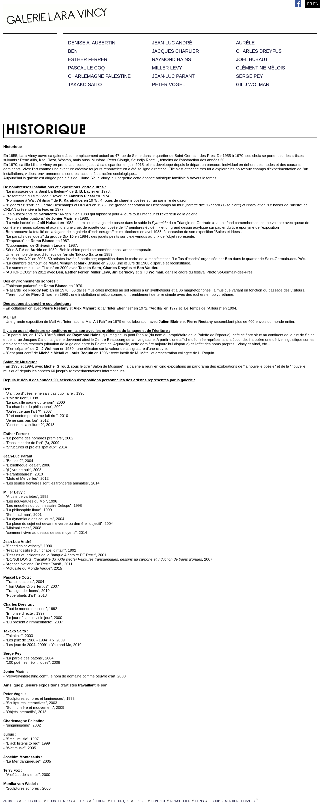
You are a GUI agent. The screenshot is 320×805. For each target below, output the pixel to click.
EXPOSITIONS (33, 801)
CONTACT (158, 801)
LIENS (199, 801)
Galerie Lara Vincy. (90, 16)
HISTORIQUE (120, 801)
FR (309, 4)
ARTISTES (10, 801)
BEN (73, 51)
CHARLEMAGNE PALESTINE (99, 76)
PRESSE (141, 801)
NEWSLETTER (180, 801)
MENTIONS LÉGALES (240, 801)
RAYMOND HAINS (171, 59)
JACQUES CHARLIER (175, 51)
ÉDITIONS (100, 801)
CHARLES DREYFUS (259, 51)
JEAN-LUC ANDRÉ (172, 43)
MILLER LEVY (167, 68)
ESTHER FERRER (87, 59)
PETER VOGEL (168, 84)
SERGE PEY (249, 76)
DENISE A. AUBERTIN (91, 43)
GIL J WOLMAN (252, 84)
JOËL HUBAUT (252, 59)
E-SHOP (214, 801)
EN (315, 4)
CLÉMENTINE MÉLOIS (260, 68)
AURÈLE (245, 43)
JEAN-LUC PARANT (173, 76)
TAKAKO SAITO (85, 84)
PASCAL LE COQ (86, 68)
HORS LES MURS (59, 801)
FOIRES (82, 801)
